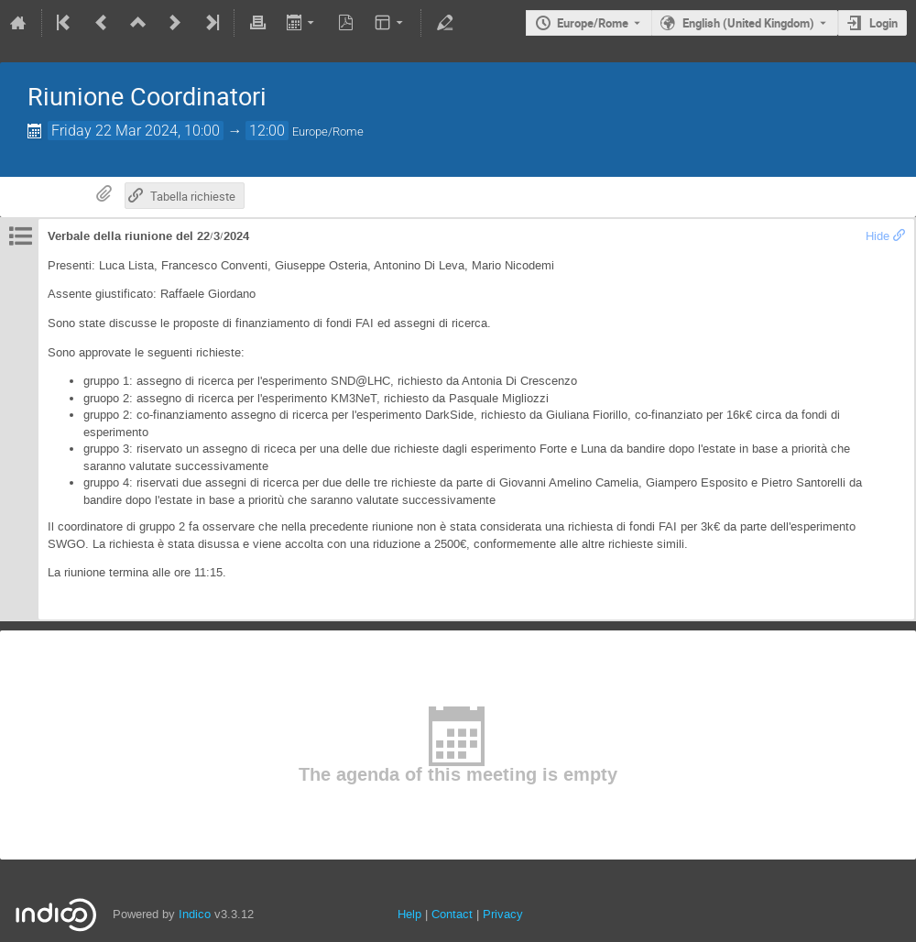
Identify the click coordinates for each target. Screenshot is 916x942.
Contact (452, 914)
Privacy (503, 914)
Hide (877, 236)
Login (883, 23)
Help (409, 914)
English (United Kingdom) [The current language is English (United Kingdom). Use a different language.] (748, 23)
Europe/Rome (592, 23)
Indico (195, 914)
